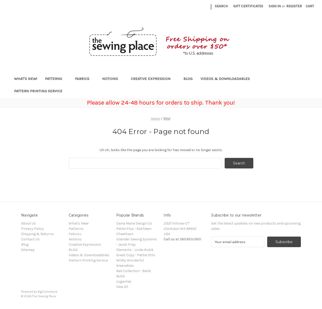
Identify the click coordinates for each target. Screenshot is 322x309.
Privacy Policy (32, 229)
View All (122, 287)
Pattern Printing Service (38, 91)
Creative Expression (153, 78)
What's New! (25, 78)
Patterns (56, 78)
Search (221, 6)
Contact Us (30, 239)
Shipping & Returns (37, 234)
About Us (28, 223)
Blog (24, 244)
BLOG (187, 78)
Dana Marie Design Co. (134, 223)
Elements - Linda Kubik (134, 250)
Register (294, 6)
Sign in (275, 6)
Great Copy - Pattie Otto (135, 255)
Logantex (123, 281)
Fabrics (84, 78)
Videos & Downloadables (227, 78)
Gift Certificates (248, 6)
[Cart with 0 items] (310, 6)
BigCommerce (47, 291)
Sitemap (28, 250)
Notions (112, 78)
